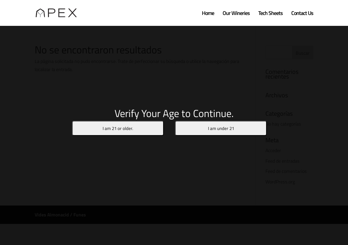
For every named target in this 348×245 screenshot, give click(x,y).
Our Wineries (236, 14)
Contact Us (302, 14)
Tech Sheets (270, 14)
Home (208, 14)
